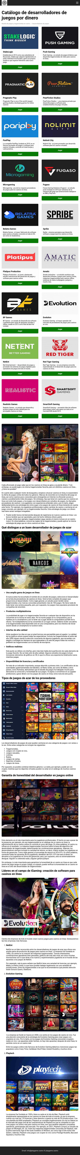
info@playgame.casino (35, 1151)
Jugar (20, 67)
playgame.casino (52, 1151)
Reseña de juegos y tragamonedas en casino (16, 23)
